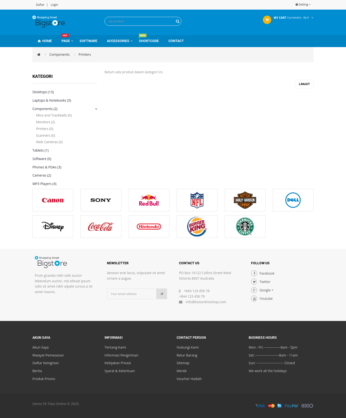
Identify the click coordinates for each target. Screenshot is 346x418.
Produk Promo (43, 378)
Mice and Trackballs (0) (54, 115)
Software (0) (41, 158)
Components (59, 54)
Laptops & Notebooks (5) (51, 100)
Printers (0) (44, 128)
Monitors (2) (45, 122)
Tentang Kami (115, 347)
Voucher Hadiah (189, 378)
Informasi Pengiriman (121, 355)
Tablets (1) (40, 150)
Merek (181, 371)
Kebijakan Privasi (118, 363)
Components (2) (44, 108)
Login (54, 5)
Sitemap (183, 363)
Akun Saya (40, 347)
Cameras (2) (41, 175)
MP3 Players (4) (44, 183)
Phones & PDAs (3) (46, 167)
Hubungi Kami (188, 347)
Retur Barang (187, 355)
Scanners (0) (45, 135)
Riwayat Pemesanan (48, 355)
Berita (37, 371)
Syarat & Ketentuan (120, 371)
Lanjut (304, 84)
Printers (85, 54)
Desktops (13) (43, 92)
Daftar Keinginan (45, 363)
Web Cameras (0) (49, 142)
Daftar (40, 5)
